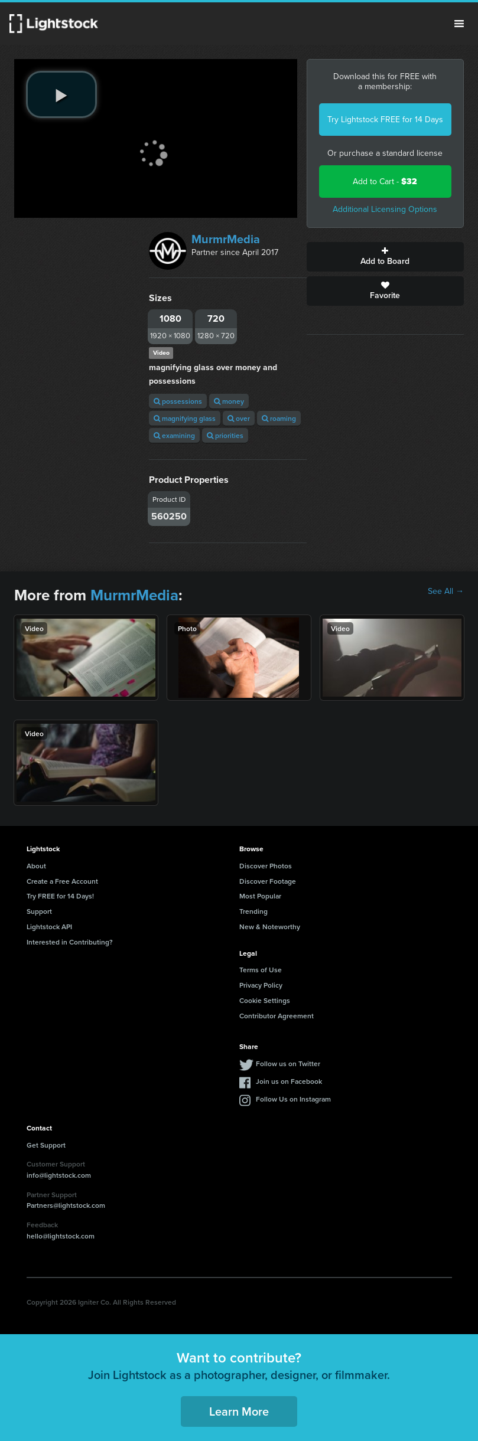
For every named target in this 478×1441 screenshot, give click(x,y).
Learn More (239, 1411)
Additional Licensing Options (385, 209)
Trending (253, 911)
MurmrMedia (225, 239)
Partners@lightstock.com (66, 1205)
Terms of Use (260, 970)
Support (39, 911)
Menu (459, 23)
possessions (178, 401)
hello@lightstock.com (61, 1236)
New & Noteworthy (269, 927)
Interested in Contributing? (70, 942)
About (36, 866)
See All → (446, 591)
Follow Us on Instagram (293, 1099)
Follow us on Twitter (288, 1063)
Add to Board (385, 257)
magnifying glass (185, 418)
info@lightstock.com (59, 1175)
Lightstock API (49, 927)
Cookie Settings (264, 1000)
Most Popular (260, 896)
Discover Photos (265, 866)
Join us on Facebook (289, 1081)
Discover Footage (267, 881)
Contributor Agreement (276, 1016)
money (229, 401)
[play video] (61, 94)
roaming (279, 418)
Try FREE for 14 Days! (60, 896)
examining (174, 435)
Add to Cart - (385, 181)
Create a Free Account (62, 881)
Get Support (46, 1145)
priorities (225, 435)
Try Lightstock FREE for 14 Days (385, 119)
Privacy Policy (260, 985)
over (238, 418)
